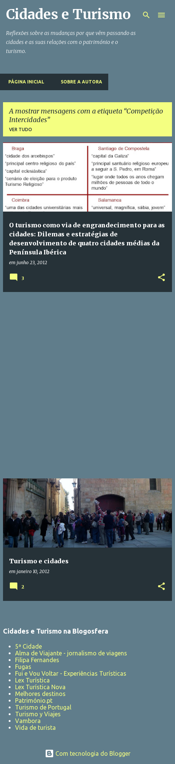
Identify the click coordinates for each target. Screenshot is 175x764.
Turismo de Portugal (43, 707)
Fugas (23, 666)
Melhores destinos (40, 693)
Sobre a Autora (79, 81)
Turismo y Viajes (38, 714)
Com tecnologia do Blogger (87, 753)
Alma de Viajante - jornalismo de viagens (71, 653)
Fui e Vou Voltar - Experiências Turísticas (70, 673)
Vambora (28, 720)
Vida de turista (35, 727)
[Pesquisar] (146, 15)
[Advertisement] (87, 385)
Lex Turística (32, 680)
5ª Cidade (28, 646)
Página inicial (24, 81)
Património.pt (33, 700)
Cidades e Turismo (68, 14)
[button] (161, 278)
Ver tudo (20, 129)
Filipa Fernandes (37, 660)
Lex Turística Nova (40, 687)
